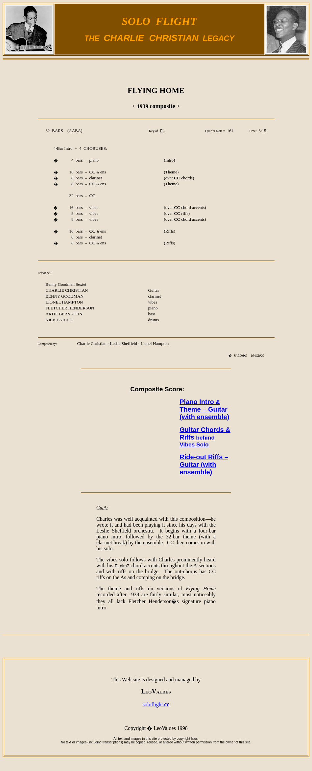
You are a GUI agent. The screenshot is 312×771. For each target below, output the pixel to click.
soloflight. (156, 704)
